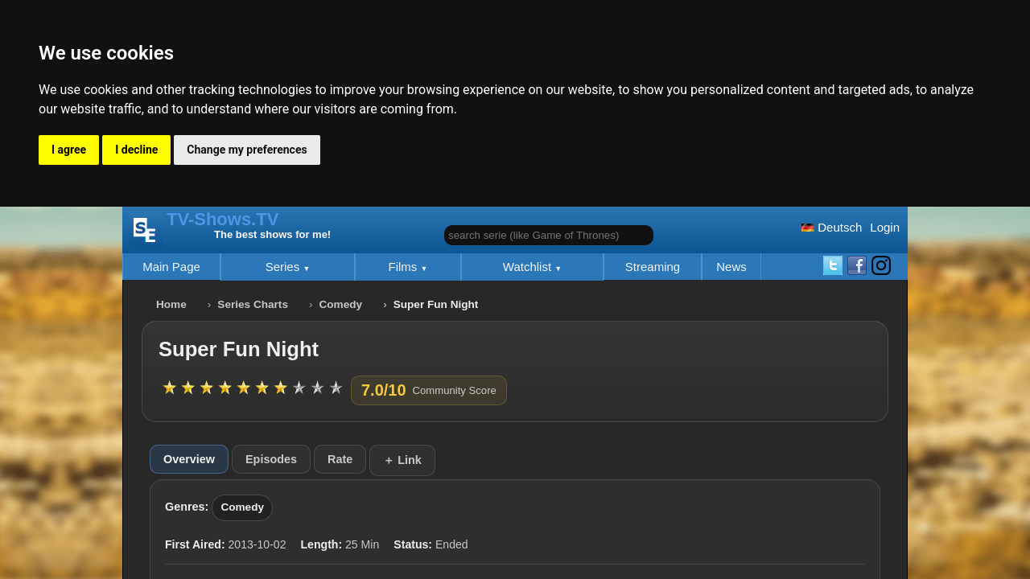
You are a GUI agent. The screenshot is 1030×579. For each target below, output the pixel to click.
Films (405, 266)
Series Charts (252, 304)
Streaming (652, 266)
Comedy (341, 304)
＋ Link (402, 460)
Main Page (171, 266)
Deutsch (831, 227)
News (731, 266)
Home (171, 304)
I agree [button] (69, 149)
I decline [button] (136, 149)
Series (284, 266)
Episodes (271, 459)
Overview (189, 459)
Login (885, 227)
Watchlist (528, 266)
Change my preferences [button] (247, 149)
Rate (340, 459)
